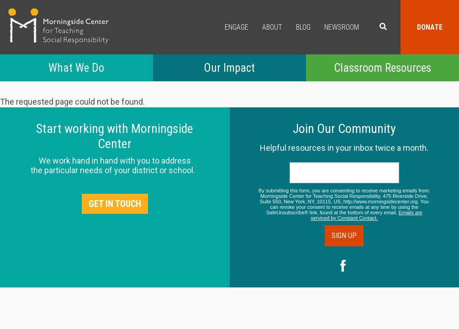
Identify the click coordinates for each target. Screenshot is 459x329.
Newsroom (341, 27)
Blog (303, 27)
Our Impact (229, 67)
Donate (430, 27)
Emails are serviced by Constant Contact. (366, 215)
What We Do (76, 67)
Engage (236, 27)
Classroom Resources (382, 67)
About (272, 27)
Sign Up (344, 235)
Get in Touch (115, 203)
